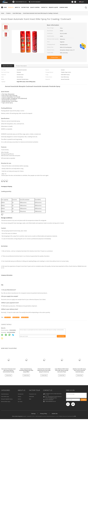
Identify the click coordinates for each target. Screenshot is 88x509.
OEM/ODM (31, 396)
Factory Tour (25, 7)
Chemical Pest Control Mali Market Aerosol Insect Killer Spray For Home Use (44, 370)
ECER (75, 416)
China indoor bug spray (17, 416)
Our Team (20, 401)
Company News (63, 7)
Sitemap (33, 413)
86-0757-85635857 (35, 1)
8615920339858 (11, 332)
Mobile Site (54, 413)
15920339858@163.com (21, 1)
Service (19, 399)
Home (4, 7)
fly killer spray (7, 317)
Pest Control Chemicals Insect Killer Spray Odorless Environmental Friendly (8, 370)
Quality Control (35, 7)
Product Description (21, 66)
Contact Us (44, 7)
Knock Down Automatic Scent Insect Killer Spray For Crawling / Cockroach (40, 13)
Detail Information (8, 66)
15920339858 (12, 330)
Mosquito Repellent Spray (6, 399)
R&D (30, 399)
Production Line (32, 394)
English (82, 1)
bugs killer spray (24, 317)
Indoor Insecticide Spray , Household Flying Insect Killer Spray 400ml (26, 370)
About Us (17, 7)
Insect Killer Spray (5, 396)
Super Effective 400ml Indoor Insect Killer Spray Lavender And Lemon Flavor (62, 370)
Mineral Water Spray (5, 401)
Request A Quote (53, 7)
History (19, 396)
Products (10, 7)
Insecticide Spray (5, 394)
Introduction (20, 394)
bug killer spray (16, 317)
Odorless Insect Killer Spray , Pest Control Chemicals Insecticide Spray (79, 370)
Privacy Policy (43, 413)
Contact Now (54, 57)
